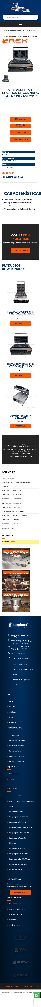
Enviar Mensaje (20, 892)
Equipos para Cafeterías (16, 822)
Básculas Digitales (14, 914)
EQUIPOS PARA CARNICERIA (20, 519)
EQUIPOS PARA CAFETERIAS (20, 507)
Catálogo (11, 712)
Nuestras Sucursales (15, 745)
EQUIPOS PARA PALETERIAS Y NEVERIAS (20, 515)
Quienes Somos (13, 735)
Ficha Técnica (20, 139)
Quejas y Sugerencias (15, 761)
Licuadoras (12, 920)
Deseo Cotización (20, 250)
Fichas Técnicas (13, 774)
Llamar (20, 125)
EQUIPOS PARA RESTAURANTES (20, 494)
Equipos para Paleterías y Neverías (17, 840)
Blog (10, 717)
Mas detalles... (20, 323)
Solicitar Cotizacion (20, 120)
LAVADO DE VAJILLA (20, 528)
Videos (10, 779)
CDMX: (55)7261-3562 (21, 664)
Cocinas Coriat (13, 925)
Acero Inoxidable (14, 796)
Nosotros (11, 707)
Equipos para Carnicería (16, 848)
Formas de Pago (14, 751)
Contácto (11, 723)
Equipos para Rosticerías (17, 864)
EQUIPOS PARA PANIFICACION (20, 490)
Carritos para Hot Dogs (16, 909)
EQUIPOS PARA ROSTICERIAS (20, 524)
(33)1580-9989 (24, 454)
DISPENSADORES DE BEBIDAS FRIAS (20, 511)
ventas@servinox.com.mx (23, 456)
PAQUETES (20, 542)
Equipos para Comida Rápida (18, 859)
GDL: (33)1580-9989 (20, 659)
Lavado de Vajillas (14, 869)
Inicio (10, 701)
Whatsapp (20, 132)
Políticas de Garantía (15, 756)
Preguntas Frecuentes (16, 740)
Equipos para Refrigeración (18, 833)
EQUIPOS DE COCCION (20, 486)
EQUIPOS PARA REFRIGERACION (20, 503)
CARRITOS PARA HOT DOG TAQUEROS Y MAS (20, 482)
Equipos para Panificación (17, 817)
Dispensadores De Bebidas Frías (20, 827)
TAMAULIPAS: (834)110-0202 (22, 682)
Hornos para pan (14, 904)
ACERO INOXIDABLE (20, 478)
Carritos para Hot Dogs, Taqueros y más (20, 803)
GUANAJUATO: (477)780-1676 (23, 671)
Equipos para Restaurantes (17, 854)
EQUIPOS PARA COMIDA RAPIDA (20, 499)
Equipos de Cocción (15, 811)
